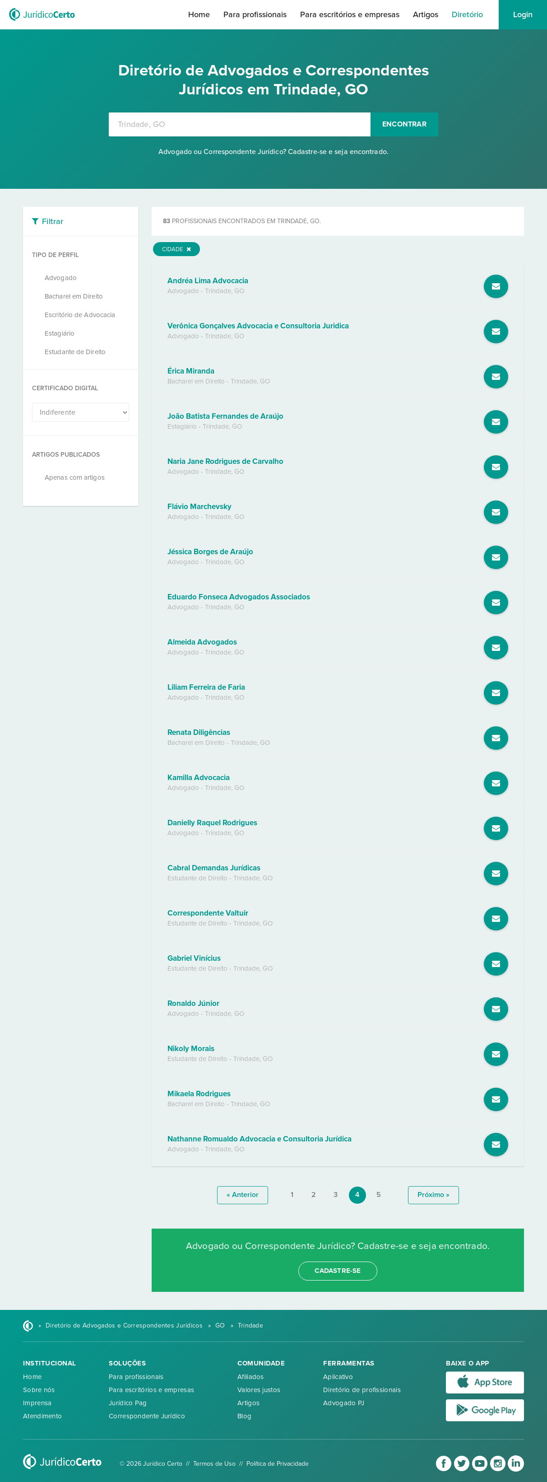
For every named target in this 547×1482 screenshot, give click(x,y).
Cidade (176, 249)
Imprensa (37, 1403)
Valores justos (258, 1390)
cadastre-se (338, 1271)
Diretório (467, 14)
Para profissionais (255, 14)
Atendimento (42, 1416)
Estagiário (59, 333)
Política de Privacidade (277, 1464)
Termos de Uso (214, 1464)
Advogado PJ (343, 1403)
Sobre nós (39, 1390)
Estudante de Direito (75, 351)
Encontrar (404, 124)
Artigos (425, 14)
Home (199, 14)
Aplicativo (338, 1377)
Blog (244, 1416)
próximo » (433, 1194)
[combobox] (240, 124)
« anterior (243, 1194)
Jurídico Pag (128, 1403)
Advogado (61, 277)
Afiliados (250, 1377)
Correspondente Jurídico (147, 1416)
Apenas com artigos (75, 477)
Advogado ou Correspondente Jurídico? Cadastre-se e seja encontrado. (273, 151)
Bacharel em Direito (74, 296)
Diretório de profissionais (362, 1390)
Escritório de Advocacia (80, 314)
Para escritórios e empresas (349, 14)
